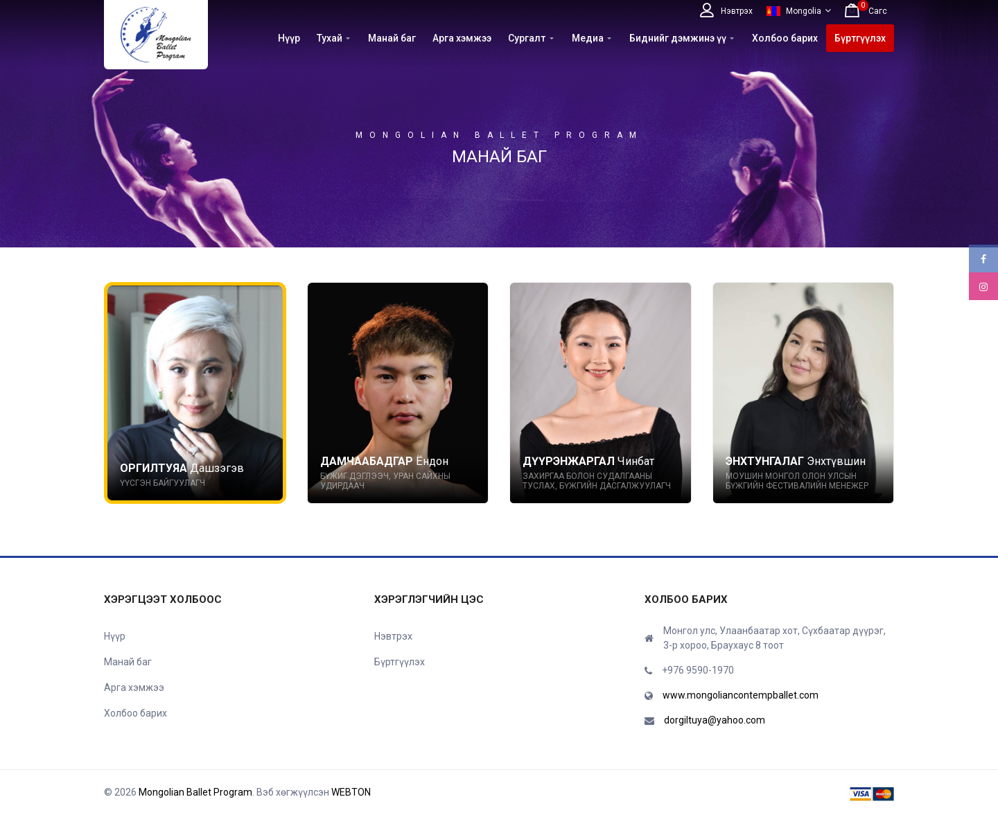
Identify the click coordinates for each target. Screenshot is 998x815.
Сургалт (526, 38)
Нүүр (289, 38)
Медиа (588, 38)
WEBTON (351, 792)
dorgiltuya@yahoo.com (714, 720)
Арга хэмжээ (461, 38)
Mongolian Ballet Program (195, 792)
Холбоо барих (785, 38)
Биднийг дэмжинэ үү (677, 38)
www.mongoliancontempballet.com (740, 695)
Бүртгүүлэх (860, 38)
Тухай (329, 38)
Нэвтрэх (393, 636)
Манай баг (392, 38)
